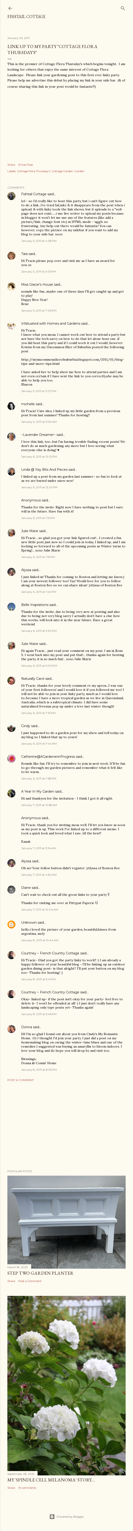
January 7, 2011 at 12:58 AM (39, 805)
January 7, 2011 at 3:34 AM (38, 848)
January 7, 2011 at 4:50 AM (38, 874)
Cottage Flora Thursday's (33, 171)
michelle (28, 404)
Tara (24, 254)
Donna (26, 1027)
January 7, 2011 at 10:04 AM (39, 909)
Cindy (25, 726)
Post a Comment (20, 1080)
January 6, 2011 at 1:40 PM (38, 591)
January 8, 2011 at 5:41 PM (38, 979)
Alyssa (26, 570)
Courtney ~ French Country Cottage (50, 953)
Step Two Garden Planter (40, 1273)
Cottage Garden (62, 171)
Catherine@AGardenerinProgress (48, 757)
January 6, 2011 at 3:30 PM (39, 630)
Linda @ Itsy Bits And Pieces (44, 469)
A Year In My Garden (37, 791)
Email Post (25, 164)
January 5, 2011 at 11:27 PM (38, 391)
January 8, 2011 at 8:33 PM (39, 1069)
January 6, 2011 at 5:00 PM (39, 665)
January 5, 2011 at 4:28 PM (38, 241)
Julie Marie (29, 531)
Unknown (29, 922)
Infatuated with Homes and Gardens (50, 323)
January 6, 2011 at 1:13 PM (38, 518)
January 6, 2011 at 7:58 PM (38, 778)
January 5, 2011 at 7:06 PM (38, 310)
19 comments (27, 1487)
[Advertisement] (66, 1125)
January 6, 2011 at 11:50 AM (39, 421)
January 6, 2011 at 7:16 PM (38, 713)
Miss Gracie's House (37, 284)
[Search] (123, 7)
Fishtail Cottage (26, 16)
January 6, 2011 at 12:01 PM (39, 456)
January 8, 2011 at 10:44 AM (39, 940)
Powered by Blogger (66, 1516)
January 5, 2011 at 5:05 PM (38, 271)
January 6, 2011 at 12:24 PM (39, 487)
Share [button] (11, 164)
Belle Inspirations (34, 605)
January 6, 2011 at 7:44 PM (39, 743)
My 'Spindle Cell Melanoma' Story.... (51, 1480)
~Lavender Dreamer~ (38, 435)
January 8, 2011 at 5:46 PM (38, 1014)
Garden (79, 171)
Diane (26, 888)
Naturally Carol (32, 679)
